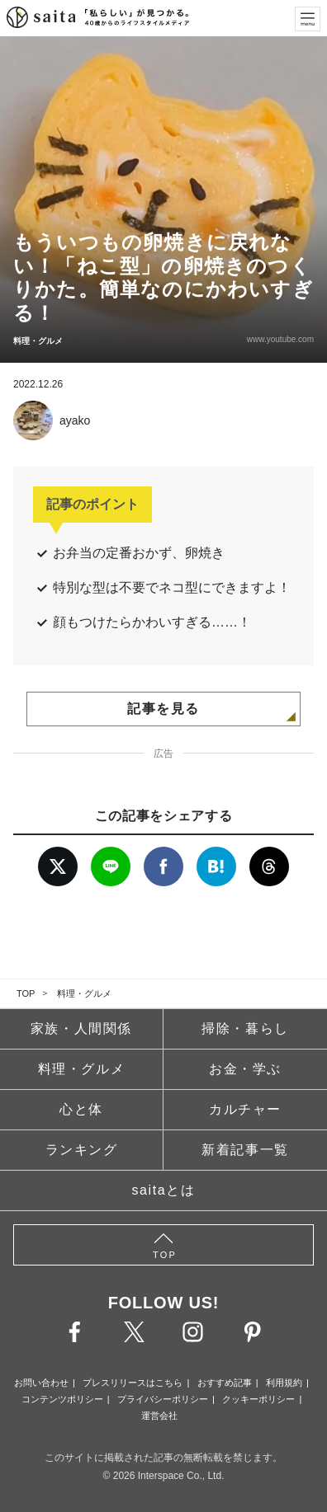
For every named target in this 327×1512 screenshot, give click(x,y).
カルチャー (245, 1109)
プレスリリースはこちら (132, 1383)
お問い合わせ (41, 1383)
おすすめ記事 (224, 1383)
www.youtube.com (280, 339)
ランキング (81, 1150)
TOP (26, 993)
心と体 (81, 1109)
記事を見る (163, 709)
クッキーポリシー (258, 1399)
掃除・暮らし (245, 1028)
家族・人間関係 (81, 1028)
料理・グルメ (84, 993)
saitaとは (164, 1190)
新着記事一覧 (245, 1150)
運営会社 (159, 1415)
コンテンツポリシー (62, 1399)
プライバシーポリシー (162, 1399)
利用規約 (284, 1383)
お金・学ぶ (245, 1069)
